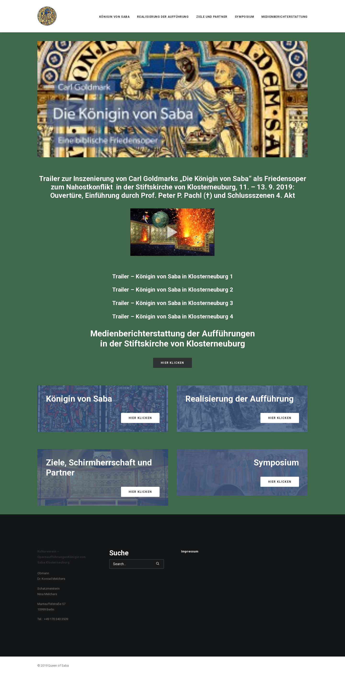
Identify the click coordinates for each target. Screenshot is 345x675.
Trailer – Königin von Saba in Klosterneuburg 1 (172, 276)
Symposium (244, 16)
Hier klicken (172, 362)
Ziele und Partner (211, 16)
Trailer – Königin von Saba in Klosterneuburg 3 (172, 303)
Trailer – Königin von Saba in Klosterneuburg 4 (172, 316)
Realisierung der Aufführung (163, 16)
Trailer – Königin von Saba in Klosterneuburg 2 (172, 289)
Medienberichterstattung (284, 16)
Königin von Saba (114, 16)
